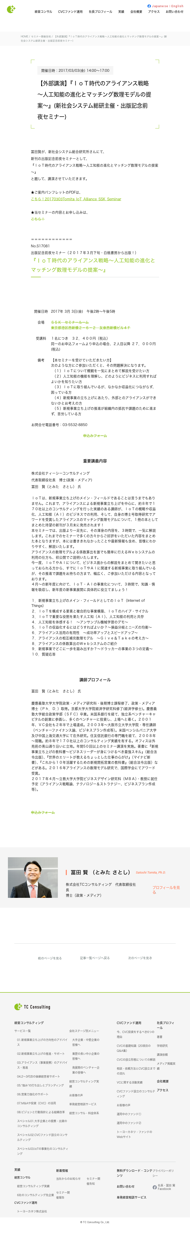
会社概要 (136, 12)
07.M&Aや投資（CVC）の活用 (36, 1111)
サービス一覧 (22, 1039)
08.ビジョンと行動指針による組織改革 (41, 1120)
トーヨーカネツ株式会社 (32, 1219)
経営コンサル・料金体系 (84, 1121)
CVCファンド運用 (70, 12)
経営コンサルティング (29, 1031)
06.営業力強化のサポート (32, 1102)
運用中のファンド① (129, 1122)
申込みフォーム (95, 444)
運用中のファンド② (129, 1131)
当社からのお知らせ (68, 1186)
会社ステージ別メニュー (84, 1039)
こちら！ (38, 228)
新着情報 (62, 1179)
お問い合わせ (175, 12)
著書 (159, 1045)
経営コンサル (43, 12)
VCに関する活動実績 (129, 1090)
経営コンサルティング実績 (33, 1194)
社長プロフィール (100, 12)
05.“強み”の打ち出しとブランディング (40, 1093)
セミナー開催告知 (141, 139)
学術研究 (162, 1054)
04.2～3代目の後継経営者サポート (38, 1084)
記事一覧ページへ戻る (95, 966)
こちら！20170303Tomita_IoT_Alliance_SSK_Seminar (76, 208)
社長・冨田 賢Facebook (166, 1195)
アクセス (154, 12)
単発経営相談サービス (82, 1112)
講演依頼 (162, 1062)
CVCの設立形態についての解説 (136, 1067)
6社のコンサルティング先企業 (35, 1203)
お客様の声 (76, 1103)
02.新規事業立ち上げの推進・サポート (41, 1061)
